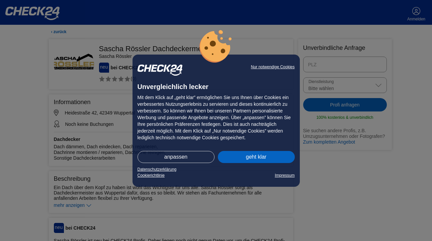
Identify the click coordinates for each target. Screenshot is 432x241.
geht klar (256, 157)
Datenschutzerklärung (157, 169)
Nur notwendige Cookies (273, 67)
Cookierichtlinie (151, 175)
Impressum (284, 175)
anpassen (175, 157)
